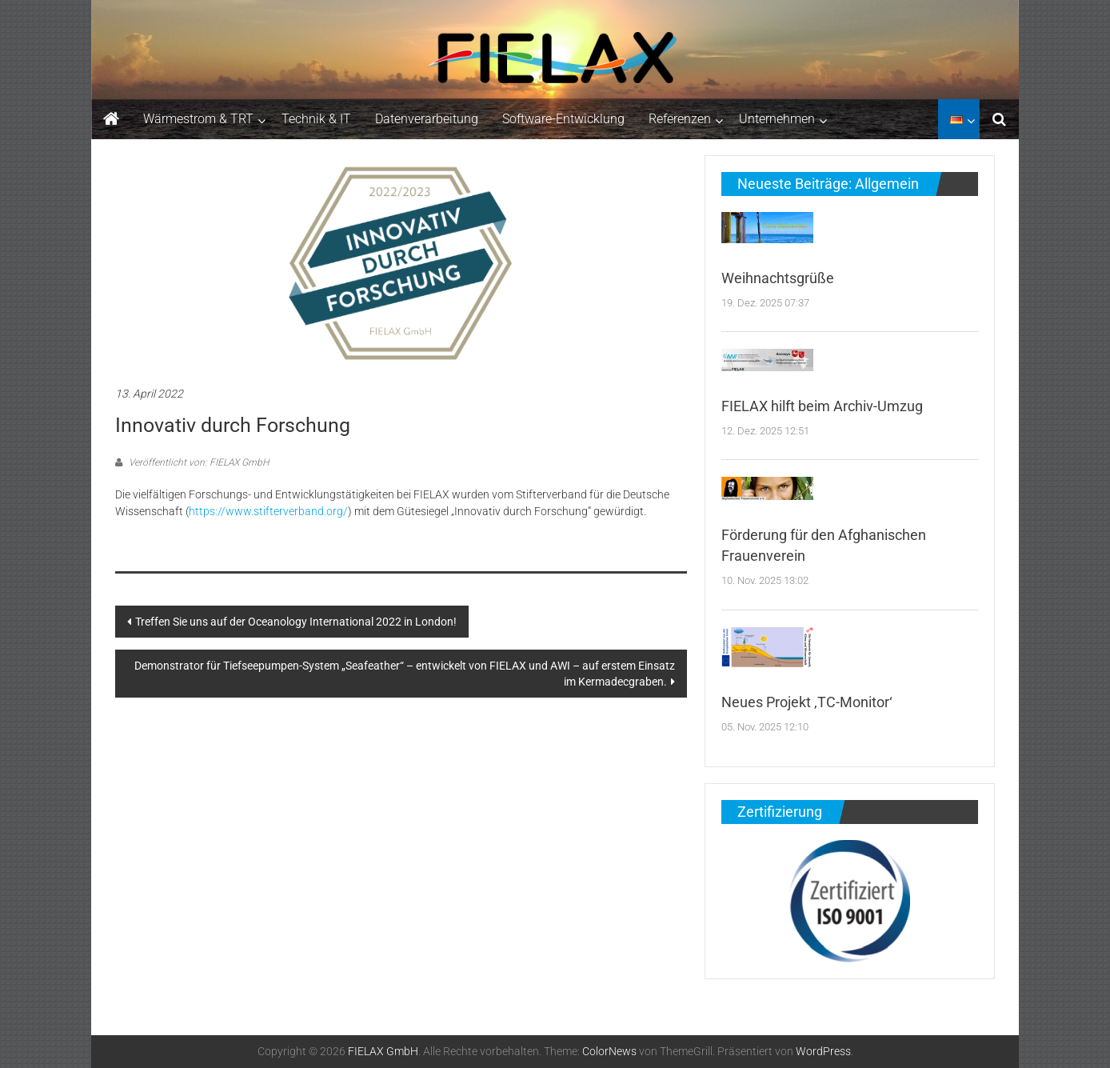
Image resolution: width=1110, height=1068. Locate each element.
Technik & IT (316, 118)
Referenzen (680, 118)
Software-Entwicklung (563, 118)
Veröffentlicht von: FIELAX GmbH (197, 462)
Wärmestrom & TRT (198, 118)
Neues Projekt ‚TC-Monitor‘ (806, 702)
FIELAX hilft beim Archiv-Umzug (822, 406)
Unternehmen (777, 118)
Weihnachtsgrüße (777, 278)
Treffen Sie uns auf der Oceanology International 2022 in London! (296, 621)
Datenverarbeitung (426, 118)
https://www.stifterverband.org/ (268, 511)
